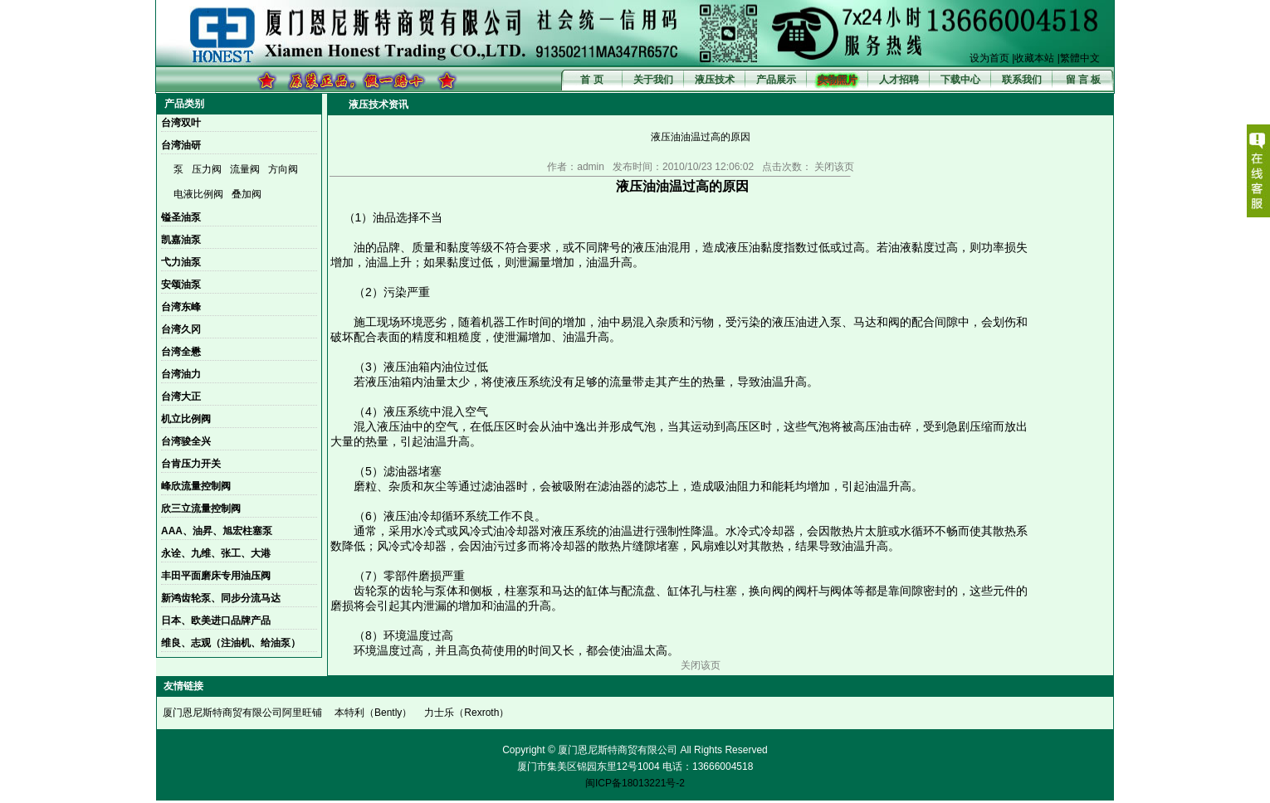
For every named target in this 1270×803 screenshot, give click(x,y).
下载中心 (960, 79)
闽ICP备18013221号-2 (635, 783)
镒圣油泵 (181, 217)
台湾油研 (181, 145)
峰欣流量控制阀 (196, 486)
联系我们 (1022, 79)
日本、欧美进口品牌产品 (216, 620)
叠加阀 (246, 194)
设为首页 (989, 58)
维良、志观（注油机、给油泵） (230, 643)
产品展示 (776, 79)
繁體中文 (1080, 58)
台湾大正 (181, 396)
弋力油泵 (181, 262)
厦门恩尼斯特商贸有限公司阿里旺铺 (242, 712)
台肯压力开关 (191, 464)
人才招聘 (899, 79)
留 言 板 (1083, 79)
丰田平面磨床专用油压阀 (216, 576)
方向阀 (283, 169)
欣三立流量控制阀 (201, 508)
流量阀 (245, 169)
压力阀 (207, 169)
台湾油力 (181, 374)
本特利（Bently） (373, 712)
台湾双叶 (181, 123)
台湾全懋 (181, 352)
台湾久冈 (181, 329)
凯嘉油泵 (181, 240)
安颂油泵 (181, 284)
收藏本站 (1034, 58)
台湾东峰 (181, 307)
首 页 (591, 79)
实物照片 (837, 79)
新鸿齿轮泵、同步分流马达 (221, 598)
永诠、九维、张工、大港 (216, 553)
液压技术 (715, 79)
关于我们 (653, 79)
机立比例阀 (186, 419)
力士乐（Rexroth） (466, 712)
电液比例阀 (198, 194)
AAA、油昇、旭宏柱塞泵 (216, 531)
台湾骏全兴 (186, 441)
